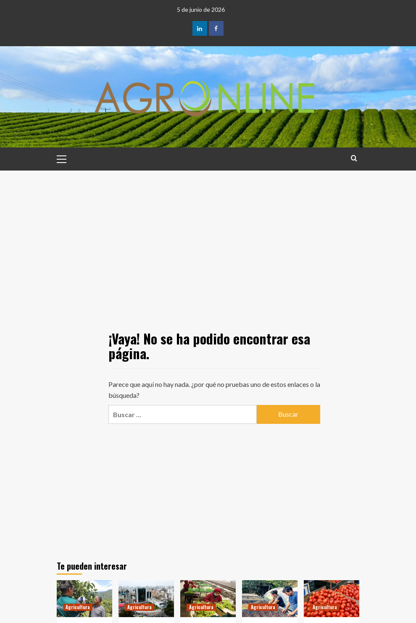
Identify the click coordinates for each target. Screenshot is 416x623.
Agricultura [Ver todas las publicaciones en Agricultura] (78, 607)
